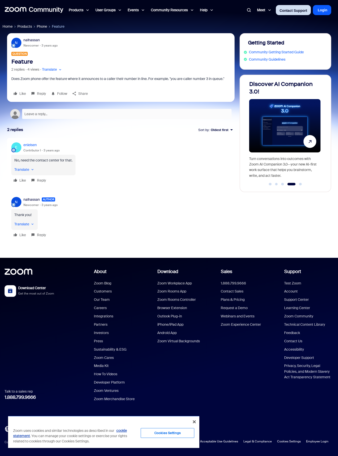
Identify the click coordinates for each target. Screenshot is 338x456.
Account (291, 291)
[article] (120, 163)
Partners (100, 324)
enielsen (30, 145)
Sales (226, 272)
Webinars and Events (237, 316)
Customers (103, 291)
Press (98, 341)
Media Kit (101, 365)
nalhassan (31, 40)
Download (167, 272)
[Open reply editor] (121, 114)
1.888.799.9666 (20, 397)
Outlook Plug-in (169, 316)
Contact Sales (232, 291)
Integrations (103, 316)
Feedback (292, 332)
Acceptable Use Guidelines (219, 441)
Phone (42, 26)
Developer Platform (109, 382)
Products (24, 26)
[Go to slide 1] (270, 184)
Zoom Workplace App (174, 283)
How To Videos (105, 374)
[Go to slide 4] (291, 184)
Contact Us (293, 341)
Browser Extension (172, 308)
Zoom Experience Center (241, 324)
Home (8, 26)
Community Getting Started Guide (276, 52)
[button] (52, 69)
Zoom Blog (102, 283)
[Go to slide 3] (282, 184)
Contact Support (293, 11)
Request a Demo (234, 308)
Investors (101, 332)
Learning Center (297, 308)
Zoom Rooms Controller (176, 299)
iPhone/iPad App (170, 324)
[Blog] (8, 428)
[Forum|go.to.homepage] (34, 10)
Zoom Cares (104, 357)
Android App (167, 332)
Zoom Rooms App (171, 291)
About (100, 272)
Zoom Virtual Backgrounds (178, 341)
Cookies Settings (289, 441)
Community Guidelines (267, 59)
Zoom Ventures (106, 390)
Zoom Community (298, 316)
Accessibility (294, 349)
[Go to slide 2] (276, 184)
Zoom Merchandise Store (114, 399)
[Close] (194, 421)
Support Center (296, 299)
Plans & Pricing (233, 299)
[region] (103, 432)
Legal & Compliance (257, 441)
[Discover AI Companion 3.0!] (285, 131)
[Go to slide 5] (300, 184)
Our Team (102, 299)
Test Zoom (292, 283)
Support (292, 272)
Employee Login (317, 441)
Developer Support (299, 357)
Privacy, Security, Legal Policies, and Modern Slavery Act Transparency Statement (307, 371)
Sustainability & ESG (110, 349)
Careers (100, 308)
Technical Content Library (304, 324)
